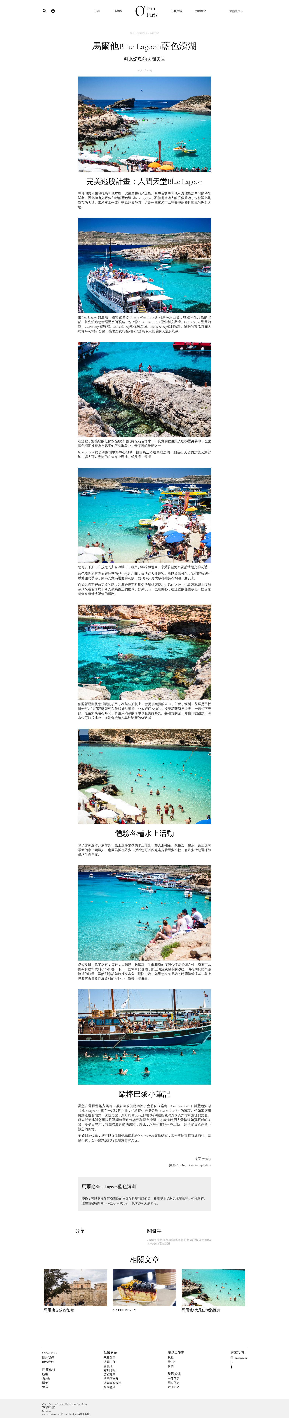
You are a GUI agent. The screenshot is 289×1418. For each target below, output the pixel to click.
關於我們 (48, 1358)
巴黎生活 (176, 11)
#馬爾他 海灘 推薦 (178, 1239)
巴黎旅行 (48, 1370)
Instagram (239, 1358)
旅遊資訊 (142, 33)
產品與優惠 (176, 1353)
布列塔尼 (110, 1370)
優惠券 (118, 11)
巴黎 (97, 11)
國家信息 (174, 1383)
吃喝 (45, 1374)
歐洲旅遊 (154, 33)
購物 (45, 1383)
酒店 (45, 1387)
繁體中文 (236, 11)
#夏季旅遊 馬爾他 (199, 1239)
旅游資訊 (174, 1374)
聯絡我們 (48, 1362)
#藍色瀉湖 (164, 1243)
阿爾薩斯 (110, 1387)
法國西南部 (111, 1379)
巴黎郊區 (110, 1358)
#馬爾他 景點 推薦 (157, 1239)
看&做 (46, 1378)
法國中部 (110, 1362)
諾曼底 (108, 1366)
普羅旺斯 (110, 1374)
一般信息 (174, 1378)
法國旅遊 (200, 11)
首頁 (132, 33)
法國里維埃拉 (112, 1383)
